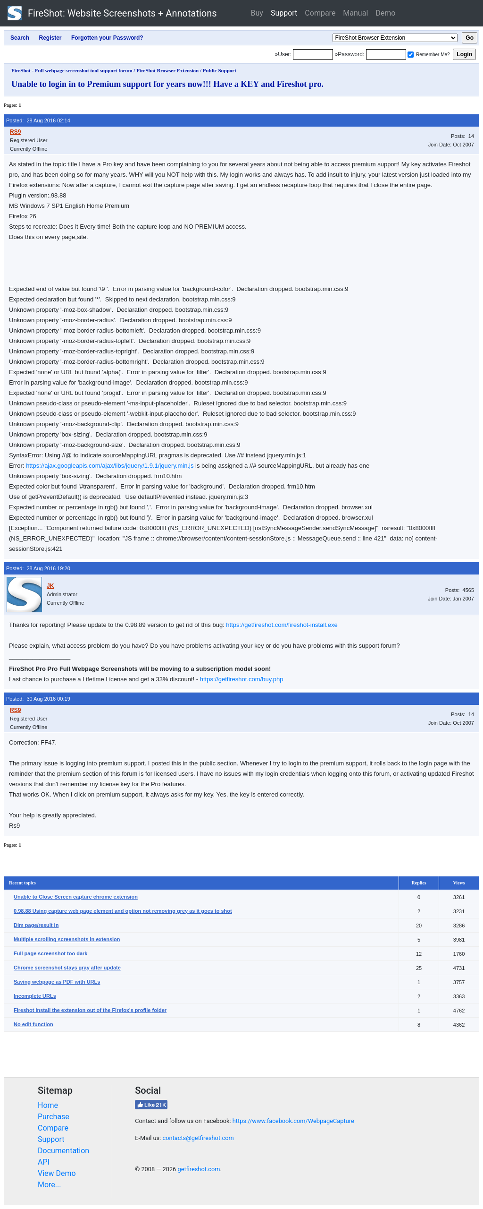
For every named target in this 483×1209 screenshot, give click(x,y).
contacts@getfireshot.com (197, 1137)
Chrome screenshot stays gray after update (67, 967)
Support (284, 13)
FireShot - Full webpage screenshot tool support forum (72, 70)
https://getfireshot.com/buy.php (241, 679)
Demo (385, 13)
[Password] (386, 54)
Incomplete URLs (35, 996)
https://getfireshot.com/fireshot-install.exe (281, 624)
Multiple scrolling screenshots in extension (67, 939)
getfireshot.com (198, 1169)
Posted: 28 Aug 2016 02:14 (38, 120)
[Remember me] (411, 54)
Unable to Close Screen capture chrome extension (76, 897)
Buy (257, 13)
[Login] (313, 54)
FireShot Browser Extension (167, 70)
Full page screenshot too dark (50, 953)
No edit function (33, 1024)
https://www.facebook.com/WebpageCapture (293, 1120)
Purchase (53, 1116)
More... (49, 1184)
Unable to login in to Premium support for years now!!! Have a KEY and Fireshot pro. (167, 84)
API (44, 1162)
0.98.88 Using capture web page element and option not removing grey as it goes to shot (123, 911)
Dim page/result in (36, 925)
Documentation (63, 1150)
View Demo (57, 1173)
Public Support (219, 70)
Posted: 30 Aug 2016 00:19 (38, 699)
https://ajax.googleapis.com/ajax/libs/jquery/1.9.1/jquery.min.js (109, 465)
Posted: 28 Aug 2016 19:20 (38, 568)
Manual (355, 13)
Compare (320, 13)
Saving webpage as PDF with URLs (57, 982)
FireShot (112, 13)
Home (48, 1105)
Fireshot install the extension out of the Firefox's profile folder (90, 1010)
